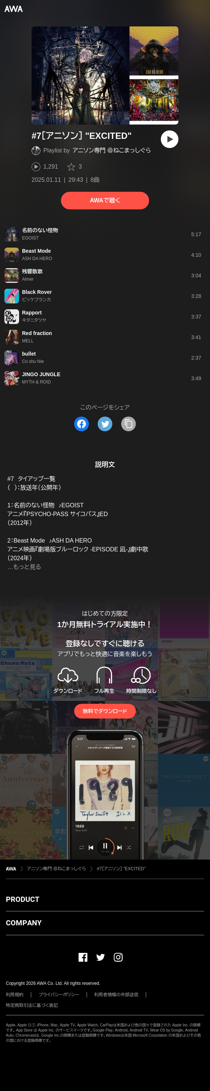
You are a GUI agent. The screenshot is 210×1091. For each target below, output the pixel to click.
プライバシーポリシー (59, 994)
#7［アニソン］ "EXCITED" (121, 868)
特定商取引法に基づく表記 (32, 1005)
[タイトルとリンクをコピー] (128, 424)
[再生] (169, 139)
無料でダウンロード (105, 711)
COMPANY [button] (23, 922)
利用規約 (14, 994)
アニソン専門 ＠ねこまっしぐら (112, 150)
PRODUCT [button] (22, 899)
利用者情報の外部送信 (116, 994)
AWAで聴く (105, 200)
